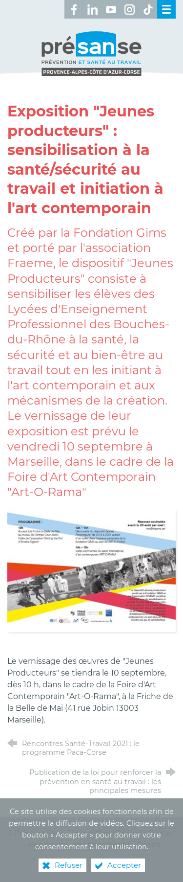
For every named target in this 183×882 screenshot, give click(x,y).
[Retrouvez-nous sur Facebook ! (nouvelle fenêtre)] (73, 9)
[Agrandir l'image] (91, 570)
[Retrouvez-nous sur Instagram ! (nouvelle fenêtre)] (129, 9)
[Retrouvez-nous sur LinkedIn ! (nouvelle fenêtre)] (92, 9)
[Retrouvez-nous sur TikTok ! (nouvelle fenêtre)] (148, 9)
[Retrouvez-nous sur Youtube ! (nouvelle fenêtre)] (111, 9)
